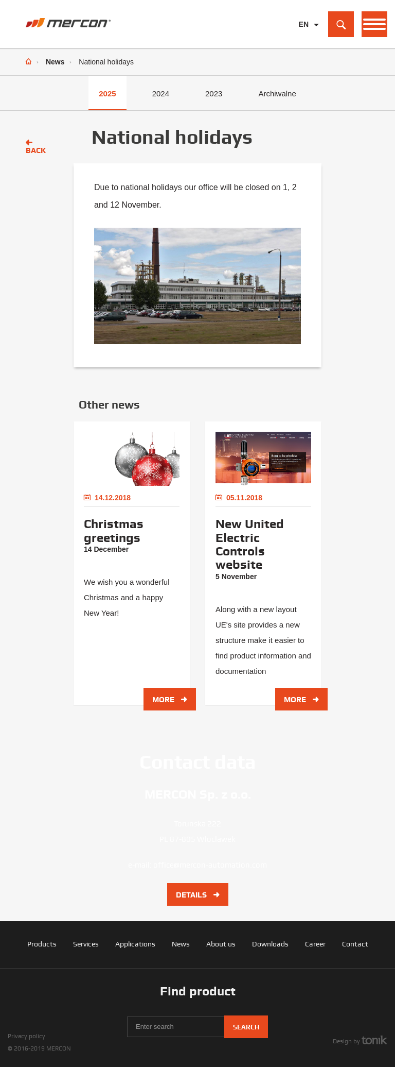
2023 (213, 93)
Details (198, 895)
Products (42, 944)
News (55, 62)
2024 (160, 93)
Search (246, 1027)
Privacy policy (26, 1036)
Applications (135, 944)
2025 (107, 93)
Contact (355, 944)
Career (315, 944)
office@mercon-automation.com (210, 865)
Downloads (270, 944)
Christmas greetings (113, 531)
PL (303, 40)
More (169, 699)
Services (86, 944)
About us (221, 944)
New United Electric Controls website (250, 544)
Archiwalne (277, 93)
